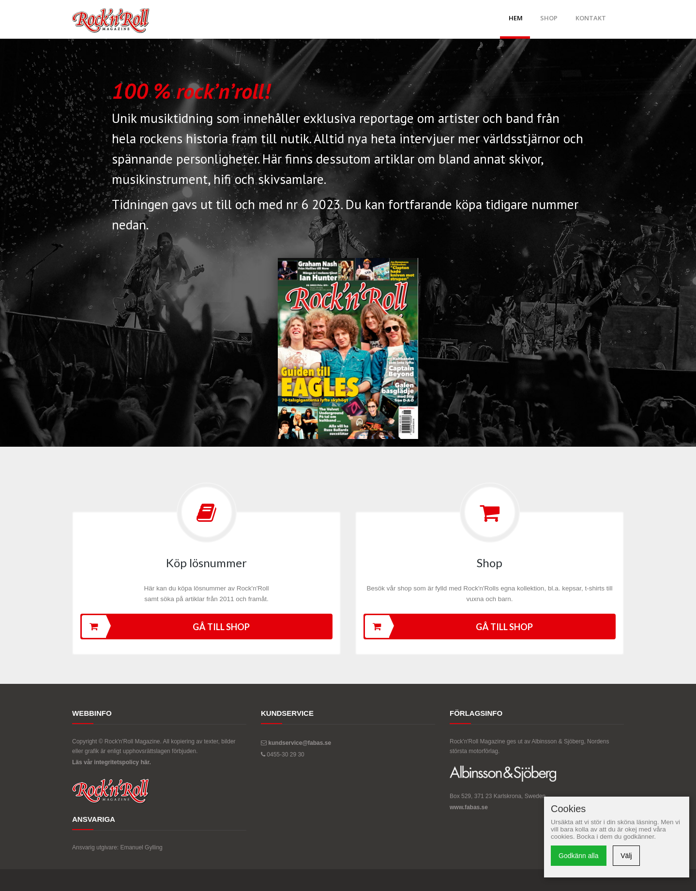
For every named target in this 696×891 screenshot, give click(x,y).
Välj (626, 856)
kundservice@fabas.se (299, 743)
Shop (549, 18)
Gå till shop (166, 626)
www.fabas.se (469, 807)
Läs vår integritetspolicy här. (111, 762)
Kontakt (590, 18)
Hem (516, 18)
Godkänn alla (579, 856)
